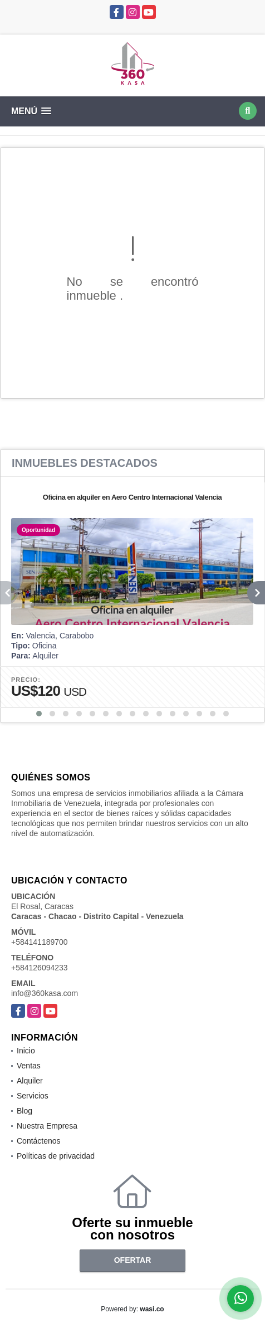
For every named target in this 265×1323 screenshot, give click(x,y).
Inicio (26, 1050)
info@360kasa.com (44, 993)
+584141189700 (39, 942)
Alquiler (30, 1080)
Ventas (29, 1065)
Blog (24, 1110)
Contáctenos (39, 1140)
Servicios (32, 1095)
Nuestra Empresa (47, 1125)
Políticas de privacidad (56, 1155)
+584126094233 (39, 967)
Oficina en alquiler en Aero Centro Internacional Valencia (132, 497)
